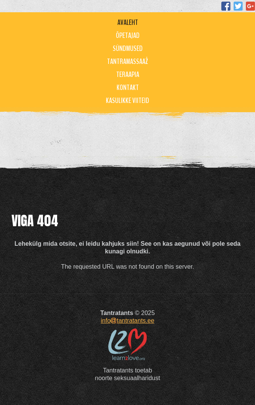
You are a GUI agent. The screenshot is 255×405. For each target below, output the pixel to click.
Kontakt (128, 87)
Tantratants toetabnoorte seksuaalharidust (127, 374)
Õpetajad (128, 35)
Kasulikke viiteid (127, 100)
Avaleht (127, 22)
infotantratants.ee (128, 320)
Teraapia (127, 74)
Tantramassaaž (127, 61)
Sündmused (128, 48)
